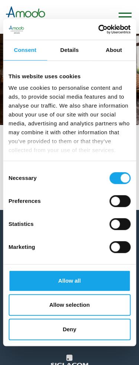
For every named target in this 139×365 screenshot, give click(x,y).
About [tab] (114, 50)
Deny (69, 329)
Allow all (69, 280)
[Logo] (26, 17)
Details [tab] (69, 50)
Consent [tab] (25, 50)
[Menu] (121, 17)
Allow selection (69, 305)
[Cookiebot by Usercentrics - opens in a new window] (98, 29)
